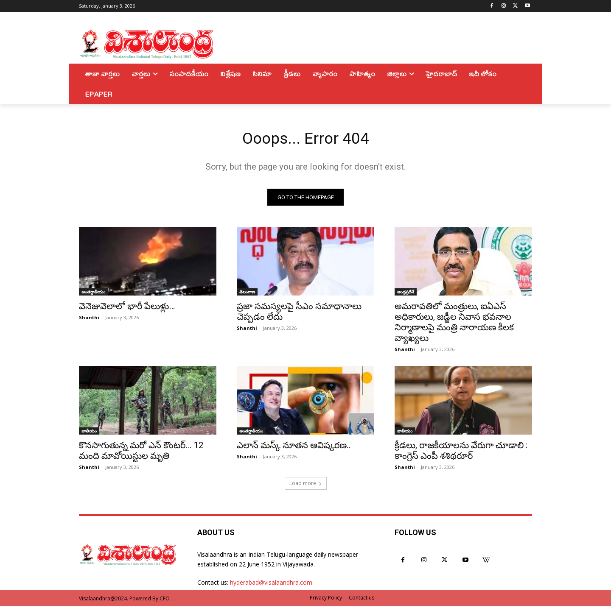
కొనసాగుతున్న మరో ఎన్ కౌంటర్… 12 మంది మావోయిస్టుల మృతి (141, 452)
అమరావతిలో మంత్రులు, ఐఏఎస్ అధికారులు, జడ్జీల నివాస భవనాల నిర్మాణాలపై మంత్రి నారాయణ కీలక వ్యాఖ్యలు (454, 324)
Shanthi (89, 319)
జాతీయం (89, 433)
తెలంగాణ (247, 294)
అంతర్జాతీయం (93, 294)
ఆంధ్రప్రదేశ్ (405, 294)
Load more (305, 485)
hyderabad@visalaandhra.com (271, 584)
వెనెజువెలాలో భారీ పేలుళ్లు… (127, 308)
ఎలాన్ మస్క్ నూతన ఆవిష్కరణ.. (294, 447)
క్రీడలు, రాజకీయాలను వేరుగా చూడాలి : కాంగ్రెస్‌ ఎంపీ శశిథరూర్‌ (461, 452)
